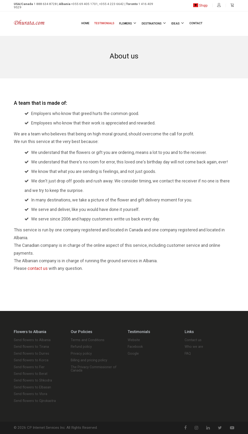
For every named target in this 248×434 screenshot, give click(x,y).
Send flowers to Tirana (31, 346)
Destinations (154, 23)
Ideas (178, 23)
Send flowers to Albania (32, 340)
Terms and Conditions (87, 340)
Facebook (135, 346)
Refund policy (81, 346)
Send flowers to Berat (30, 374)
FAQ (188, 353)
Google (133, 353)
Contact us (193, 340)
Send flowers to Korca (31, 360)
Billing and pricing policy (89, 360)
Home (85, 23)
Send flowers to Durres (31, 353)
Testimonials (104, 23)
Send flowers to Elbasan (32, 387)
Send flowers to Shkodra (33, 380)
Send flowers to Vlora (30, 394)
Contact (195, 23)
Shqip (200, 6)
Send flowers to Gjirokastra (35, 401)
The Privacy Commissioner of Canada (94, 369)
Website (134, 340)
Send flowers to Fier (29, 367)
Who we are (194, 346)
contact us (38, 268)
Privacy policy (81, 353)
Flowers (128, 23)
